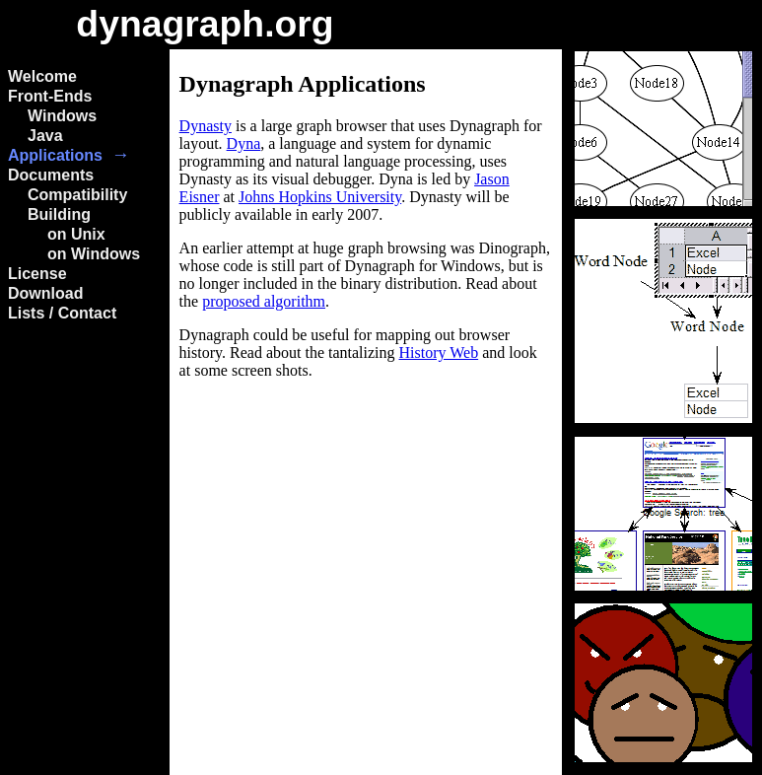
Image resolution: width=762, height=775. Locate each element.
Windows (62, 115)
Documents (51, 175)
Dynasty (205, 125)
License (37, 273)
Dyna (244, 143)
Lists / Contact (62, 313)
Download (45, 293)
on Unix (76, 234)
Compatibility (77, 194)
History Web (439, 352)
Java (45, 135)
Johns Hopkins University (320, 196)
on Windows (93, 254)
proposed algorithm (263, 301)
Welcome (42, 76)
